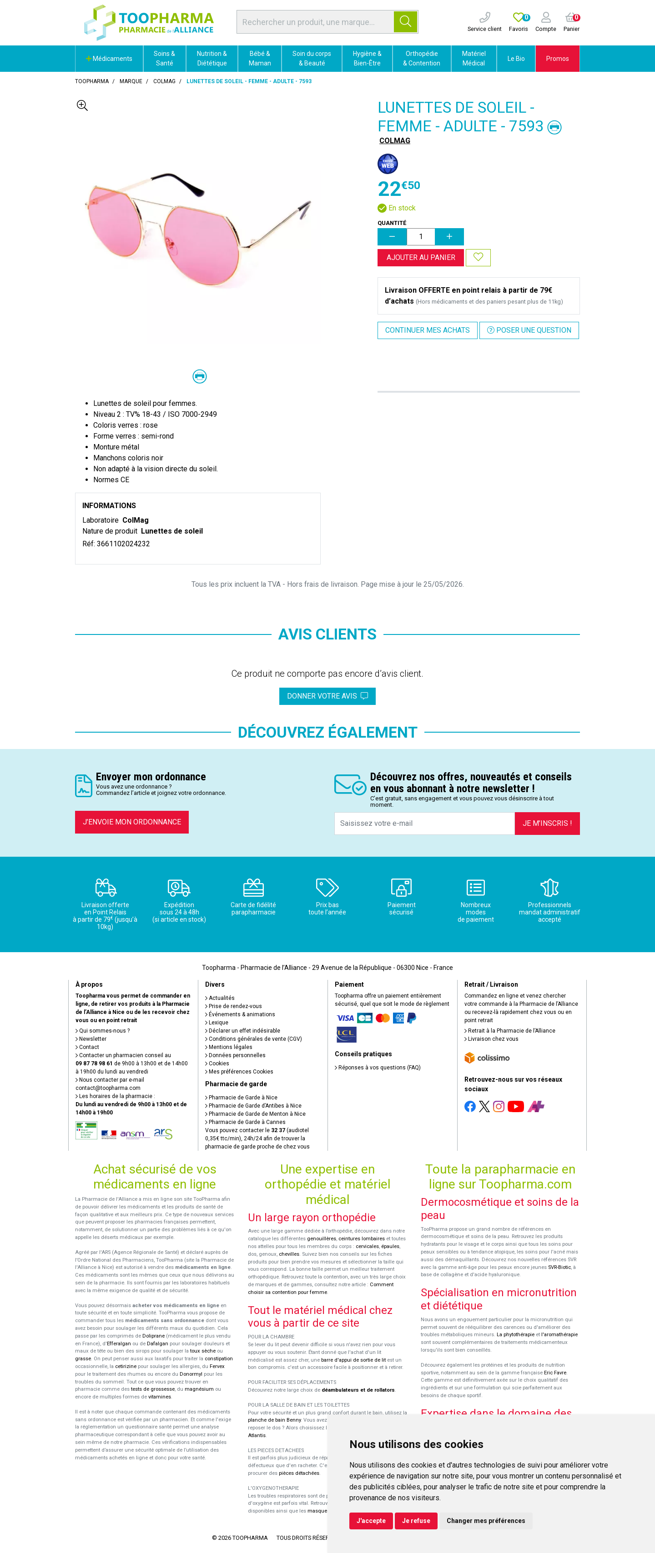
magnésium (199, 1389)
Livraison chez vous (491, 1039)
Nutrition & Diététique (212, 58)
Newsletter (91, 1039)
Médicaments (109, 58)
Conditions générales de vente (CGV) (253, 1039)
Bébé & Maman (260, 58)
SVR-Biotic (559, 1267)
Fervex (217, 1366)
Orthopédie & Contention (421, 58)
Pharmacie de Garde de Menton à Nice (255, 1114)
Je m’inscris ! (547, 823)
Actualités (220, 998)
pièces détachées (299, 1473)
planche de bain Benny (274, 1420)
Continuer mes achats (427, 330)
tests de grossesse (153, 1389)
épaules (390, 1246)
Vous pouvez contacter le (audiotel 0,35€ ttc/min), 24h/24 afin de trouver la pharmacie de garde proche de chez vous (257, 1138)
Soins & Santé (164, 58)
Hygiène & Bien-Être (367, 58)
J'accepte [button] (371, 1520)
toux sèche (203, 1351)
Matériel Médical (474, 58)
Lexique (216, 1022)
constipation (219, 1359)
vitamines (159, 1397)
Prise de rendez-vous (233, 1006)
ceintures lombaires (361, 1239)
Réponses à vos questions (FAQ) (378, 1067)
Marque (131, 81)
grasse (83, 1359)
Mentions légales (228, 1047)
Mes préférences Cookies (239, 1072)
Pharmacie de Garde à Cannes (245, 1122)
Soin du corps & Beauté (311, 58)
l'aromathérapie (559, 1335)
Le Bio (516, 58)
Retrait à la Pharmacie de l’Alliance (509, 1031)
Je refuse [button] (416, 1520)
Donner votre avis (327, 696)
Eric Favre (555, 1373)
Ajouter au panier (421, 257)
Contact (87, 1047)
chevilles (289, 1254)
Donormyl (191, 1374)
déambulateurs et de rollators (358, 1390)
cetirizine (125, 1366)
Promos (557, 58)
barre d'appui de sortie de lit (353, 1360)
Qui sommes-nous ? (103, 1031)
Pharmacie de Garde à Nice (241, 1097)
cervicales (367, 1246)
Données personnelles (235, 1055)
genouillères (321, 1239)
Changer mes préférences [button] (486, 1520)
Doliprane (153, 1336)
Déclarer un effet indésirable (242, 1031)
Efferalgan (119, 1344)
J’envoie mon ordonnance (132, 822)
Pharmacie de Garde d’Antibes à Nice (253, 1106)
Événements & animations (240, 1014)
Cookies (217, 1063)
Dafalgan (157, 1344)
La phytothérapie (515, 1335)
